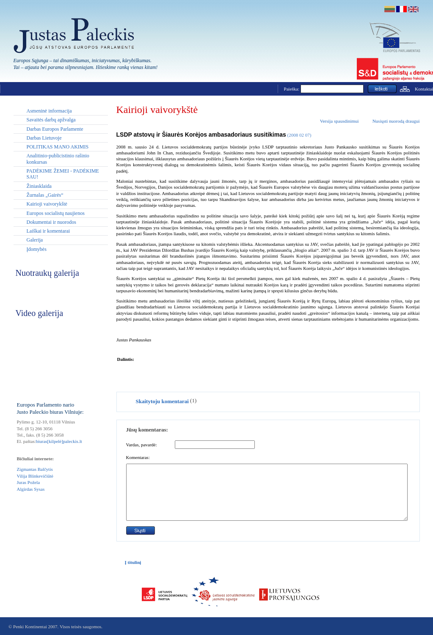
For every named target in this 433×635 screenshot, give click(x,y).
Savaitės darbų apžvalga (51, 120)
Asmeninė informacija (49, 111)
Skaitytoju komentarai (162, 401)
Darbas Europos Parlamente (55, 129)
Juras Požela (28, 482)
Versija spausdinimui (339, 121)
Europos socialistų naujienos (56, 213)
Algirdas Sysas (31, 489)
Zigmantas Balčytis (35, 469)
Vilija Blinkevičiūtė (35, 475)
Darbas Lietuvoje (44, 138)
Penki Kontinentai (30, 626)
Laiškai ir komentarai (48, 231)
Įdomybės (37, 249)
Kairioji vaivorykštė (47, 204)
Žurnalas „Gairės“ (45, 195)
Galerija (35, 240)
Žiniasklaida (39, 186)
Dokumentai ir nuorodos (51, 222)
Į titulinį (133, 562)
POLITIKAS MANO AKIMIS (58, 147)
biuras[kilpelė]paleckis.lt (59, 441)
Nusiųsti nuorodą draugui (396, 121)
